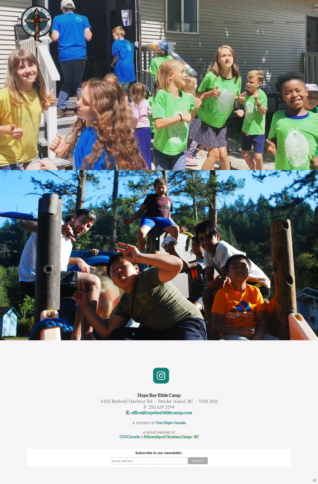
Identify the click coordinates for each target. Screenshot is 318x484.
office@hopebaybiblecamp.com (161, 412)
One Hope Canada (171, 423)
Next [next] (313, 255)
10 (185, 335)
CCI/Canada (130, 437)
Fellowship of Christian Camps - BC (171, 437)
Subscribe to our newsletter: (159, 453)
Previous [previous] (5, 255)
